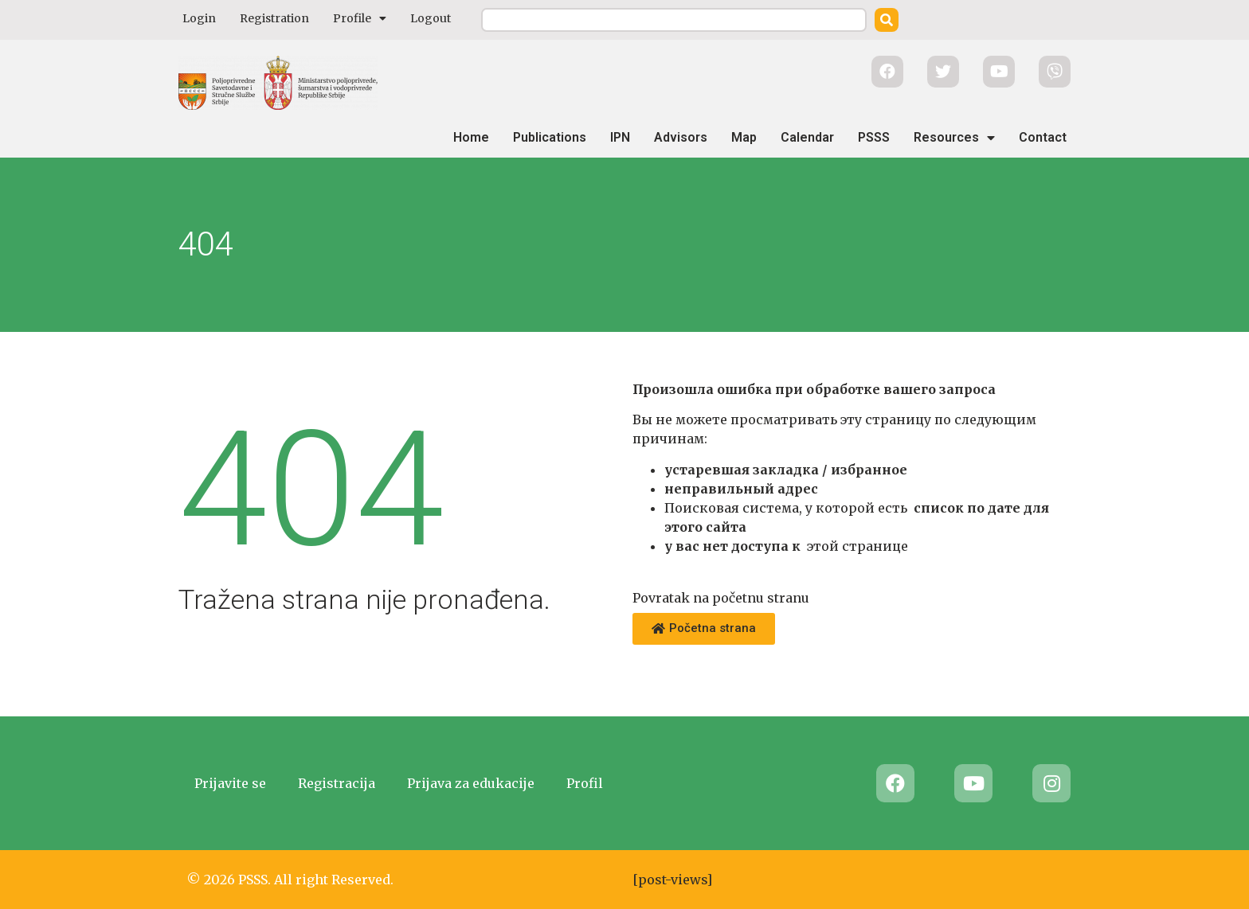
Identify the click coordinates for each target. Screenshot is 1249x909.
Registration (274, 18)
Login (199, 18)
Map (744, 137)
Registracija (336, 783)
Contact (1043, 137)
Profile (359, 18)
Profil (584, 783)
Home (471, 137)
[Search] (887, 20)
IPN (620, 137)
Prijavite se (230, 783)
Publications (549, 137)
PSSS (874, 137)
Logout (430, 18)
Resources (954, 137)
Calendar (807, 137)
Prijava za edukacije (470, 783)
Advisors (680, 137)
